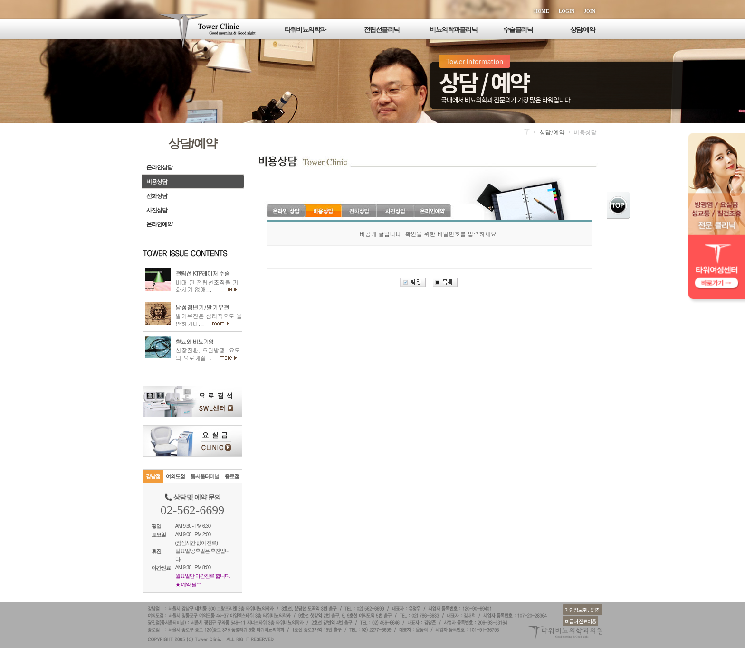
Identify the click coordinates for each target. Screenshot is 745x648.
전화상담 (156, 196)
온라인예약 (159, 224)
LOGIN (566, 11)
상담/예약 (582, 29)
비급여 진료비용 (580, 621)
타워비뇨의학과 (305, 29)
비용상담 (156, 181)
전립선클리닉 (382, 29)
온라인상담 (159, 167)
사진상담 (156, 210)
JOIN (589, 11)
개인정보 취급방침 (582, 609)
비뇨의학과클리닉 (453, 29)
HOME (541, 11)
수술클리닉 (518, 29)
